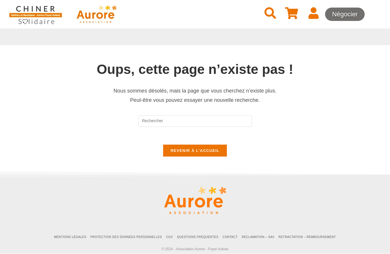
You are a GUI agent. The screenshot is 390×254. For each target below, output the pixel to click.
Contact (230, 237)
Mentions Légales (70, 237)
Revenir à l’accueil (195, 150)
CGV (169, 237)
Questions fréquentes (197, 237)
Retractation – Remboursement (307, 237)
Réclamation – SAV (258, 237)
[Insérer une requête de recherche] (195, 121)
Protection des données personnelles (126, 237)
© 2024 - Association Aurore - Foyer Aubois (195, 249)
